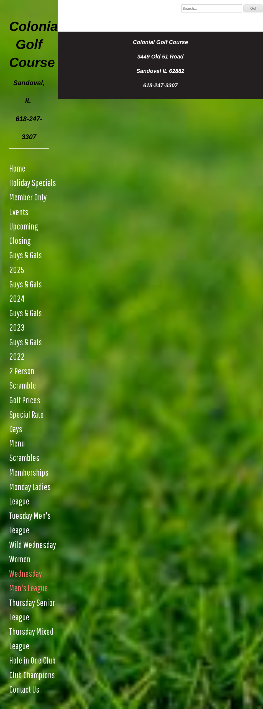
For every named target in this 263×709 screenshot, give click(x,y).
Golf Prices (24, 400)
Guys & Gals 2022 (25, 349)
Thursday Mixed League (31, 638)
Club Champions (32, 675)
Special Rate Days (26, 421)
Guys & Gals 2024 (25, 291)
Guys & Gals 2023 (25, 320)
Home (17, 168)
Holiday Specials (32, 182)
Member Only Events (28, 204)
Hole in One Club (32, 660)
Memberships (28, 472)
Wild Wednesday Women (32, 551)
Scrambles (24, 457)
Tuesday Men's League (30, 522)
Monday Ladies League (30, 493)
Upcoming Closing (23, 233)
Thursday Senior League (32, 609)
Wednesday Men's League (28, 580)
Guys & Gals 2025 (25, 262)
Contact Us (24, 689)
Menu (17, 443)
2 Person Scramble (22, 378)
